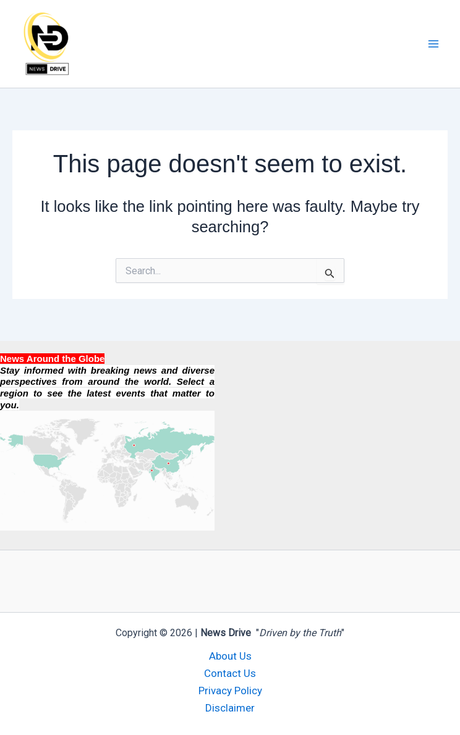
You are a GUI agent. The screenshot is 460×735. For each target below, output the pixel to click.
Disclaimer (230, 708)
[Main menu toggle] (434, 44)
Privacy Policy (230, 690)
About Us (230, 656)
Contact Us (230, 673)
